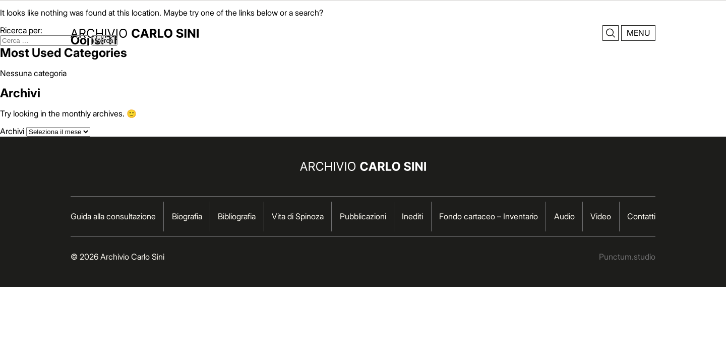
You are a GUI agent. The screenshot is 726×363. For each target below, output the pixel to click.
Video (600, 216)
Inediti (412, 216)
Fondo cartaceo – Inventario (488, 216)
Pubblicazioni (363, 216)
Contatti (641, 216)
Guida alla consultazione (113, 216)
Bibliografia (237, 216)
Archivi (12, 131)
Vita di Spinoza (298, 216)
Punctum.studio (627, 257)
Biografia (187, 216)
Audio (564, 216)
